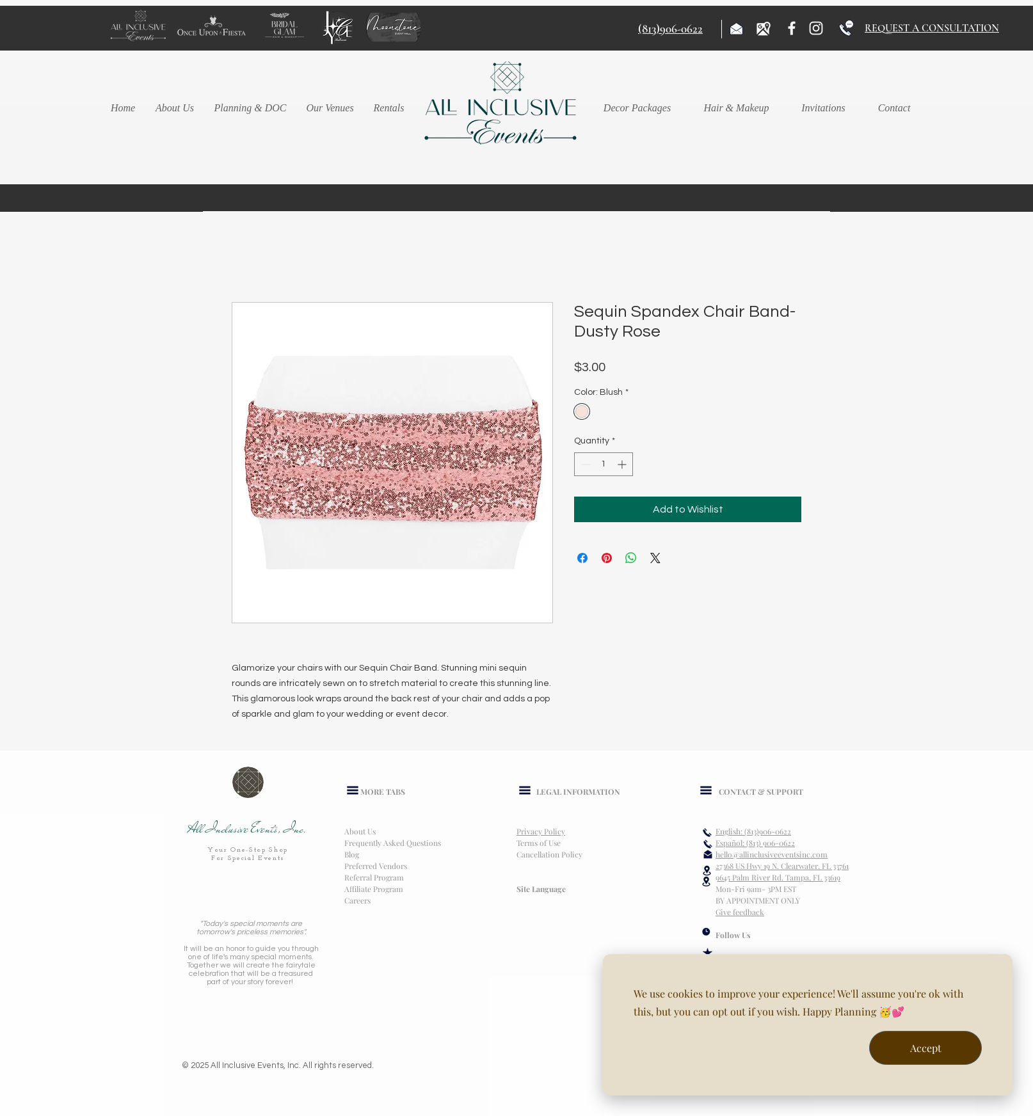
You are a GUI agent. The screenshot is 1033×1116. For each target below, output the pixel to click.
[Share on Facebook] (582, 558)
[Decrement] (584, 464)
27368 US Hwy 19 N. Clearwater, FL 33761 (782, 866)
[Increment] (623, 464)
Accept (925, 1048)
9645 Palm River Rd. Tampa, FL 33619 (778, 877)
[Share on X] (655, 558)
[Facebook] (792, 28)
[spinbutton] (603, 464)
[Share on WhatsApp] (631, 558)
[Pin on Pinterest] (606, 558)
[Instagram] (816, 28)
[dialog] (808, 1025)
